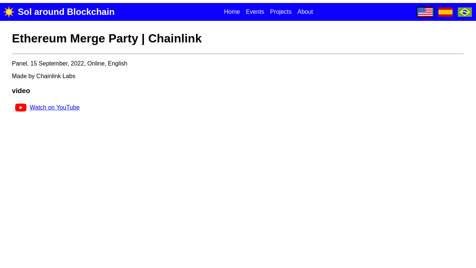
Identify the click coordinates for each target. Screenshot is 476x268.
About (305, 12)
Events (255, 12)
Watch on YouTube (47, 107)
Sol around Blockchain (59, 12)
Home (232, 12)
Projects (281, 12)
